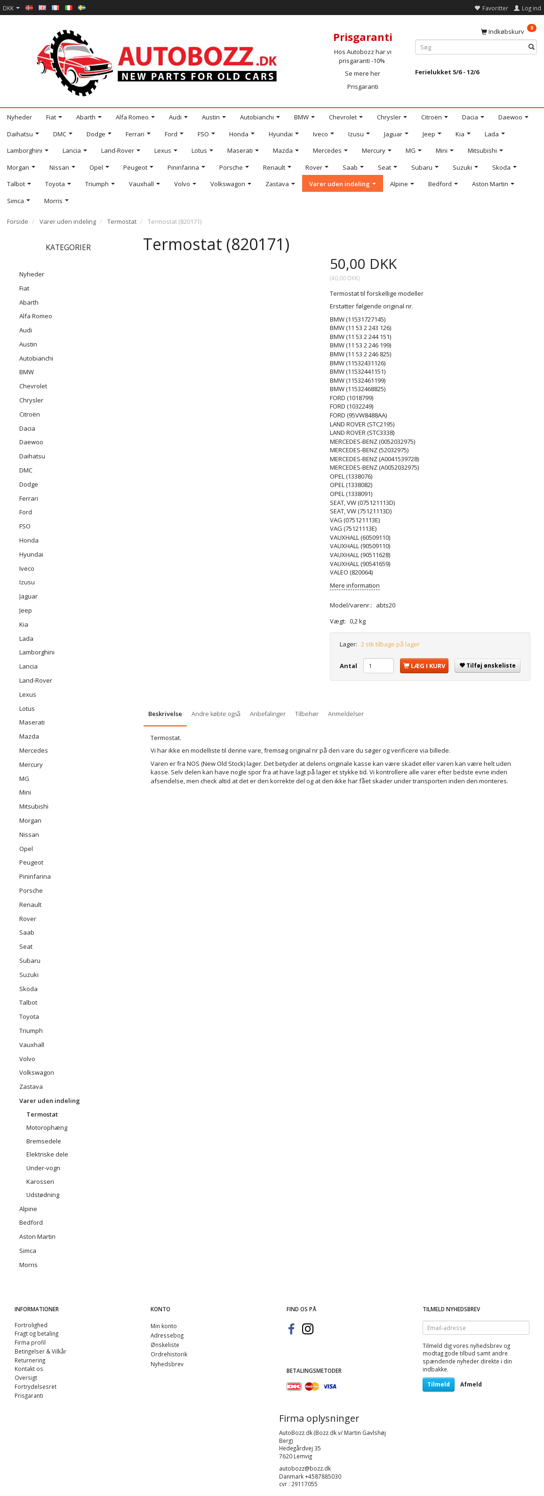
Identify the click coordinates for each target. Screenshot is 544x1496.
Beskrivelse (165, 713)
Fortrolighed (31, 1325)
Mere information (355, 585)
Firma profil (30, 1342)
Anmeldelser (346, 713)
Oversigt (26, 1377)
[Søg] (531, 47)
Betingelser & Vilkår (40, 1351)
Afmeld (471, 1384)
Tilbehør (307, 713)
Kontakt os (29, 1368)
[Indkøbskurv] (509, 31)
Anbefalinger (268, 713)
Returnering (30, 1360)
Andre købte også (216, 713)
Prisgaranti (362, 86)
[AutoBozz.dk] (158, 61)
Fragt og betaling (36, 1333)
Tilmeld (438, 1384)
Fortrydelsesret (35, 1386)
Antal (349, 665)
